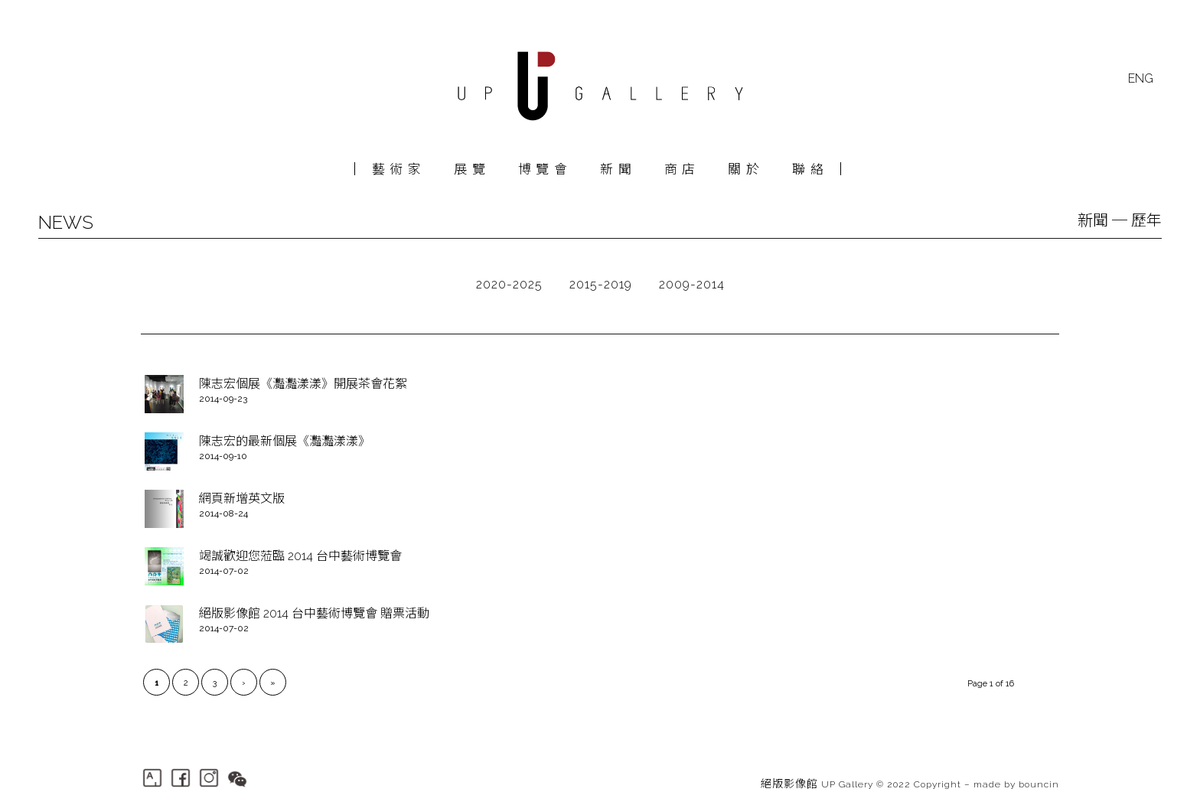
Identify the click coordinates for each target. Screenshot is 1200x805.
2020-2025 (509, 284)
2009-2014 (692, 284)
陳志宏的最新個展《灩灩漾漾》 (284, 441)
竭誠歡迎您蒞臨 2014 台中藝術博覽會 (300, 556)
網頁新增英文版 (242, 498)
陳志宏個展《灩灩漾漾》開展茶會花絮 (303, 383)
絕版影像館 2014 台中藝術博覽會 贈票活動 (314, 613)
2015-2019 (600, 284)
